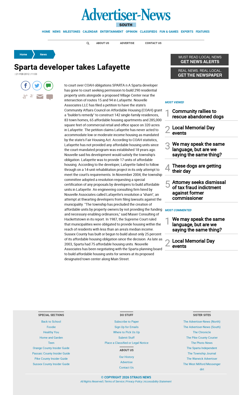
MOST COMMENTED (178, 210)
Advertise (127, 43)
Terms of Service (114, 381)
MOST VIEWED (174, 102)
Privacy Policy (134, 381)
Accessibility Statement (158, 381)
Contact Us (153, 43)
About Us (102, 43)
